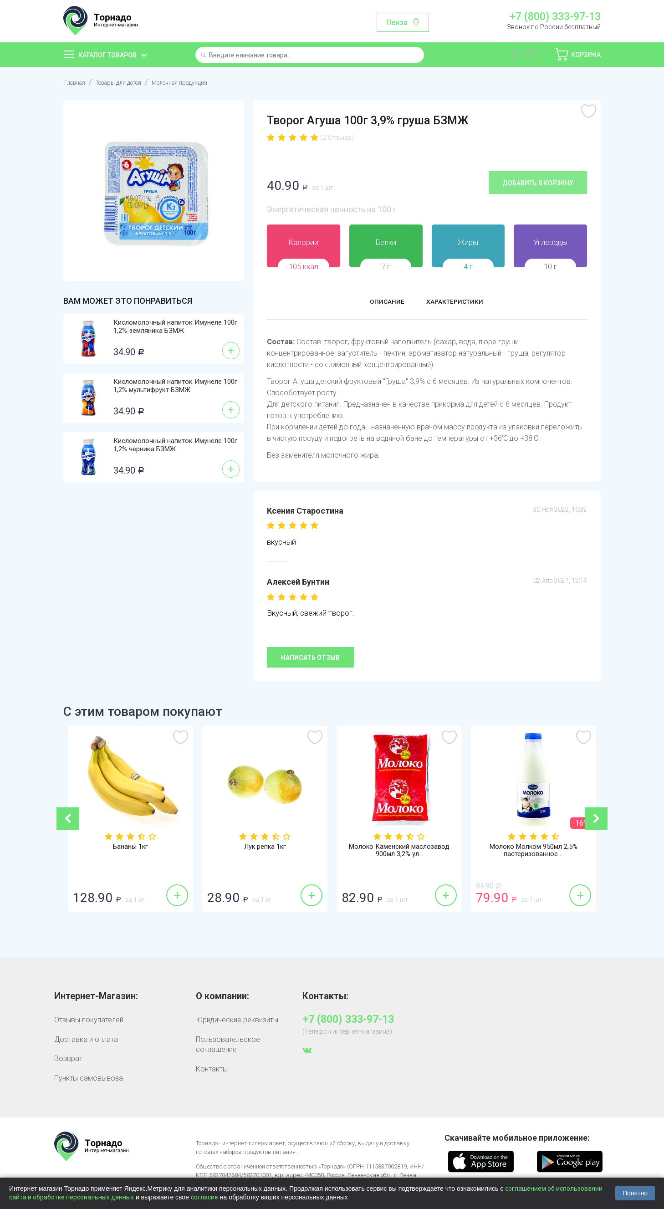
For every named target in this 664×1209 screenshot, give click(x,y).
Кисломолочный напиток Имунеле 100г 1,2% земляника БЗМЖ (175, 326)
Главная (77, 82)
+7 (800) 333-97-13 (555, 16)
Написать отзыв (310, 657)
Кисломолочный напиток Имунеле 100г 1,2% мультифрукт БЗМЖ (175, 385)
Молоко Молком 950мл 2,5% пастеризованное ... (533, 851)
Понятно (635, 1193)
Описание (378, 302)
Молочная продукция (205, 82)
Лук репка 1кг (265, 847)
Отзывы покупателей (88, 1019)
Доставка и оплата (86, 1039)
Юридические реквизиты (237, 1019)
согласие (204, 1197)
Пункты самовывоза (88, 1077)
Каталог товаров (107, 55)
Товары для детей (130, 82)
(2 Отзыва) (337, 137)
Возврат (68, 1058)
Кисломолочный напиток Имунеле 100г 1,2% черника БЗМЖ (175, 445)
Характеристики (460, 302)
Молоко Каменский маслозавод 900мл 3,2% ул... (399, 851)
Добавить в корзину (537, 182)
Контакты (212, 1068)
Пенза (397, 22)
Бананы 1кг (130, 847)
